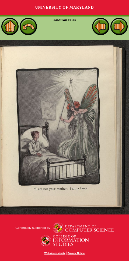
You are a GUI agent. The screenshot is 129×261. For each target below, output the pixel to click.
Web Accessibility (54, 253)
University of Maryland (64, 7)
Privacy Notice (76, 253)
